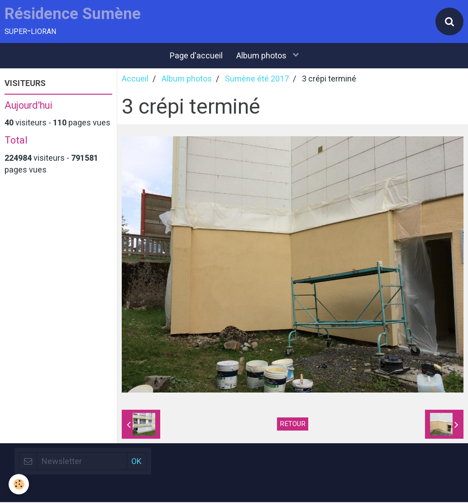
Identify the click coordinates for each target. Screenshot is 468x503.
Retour (293, 425)
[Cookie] (19, 484)
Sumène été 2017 (257, 79)
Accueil (135, 79)
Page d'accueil (196, 56)
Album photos (262, 56)
